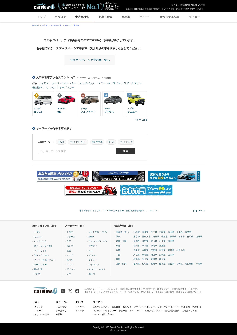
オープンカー (66, 87)
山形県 (179, 232)
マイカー (194, 17)
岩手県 (154, 232)
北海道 (136, 232)
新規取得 (185, 5)
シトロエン (94, 264)
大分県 (171, 264)
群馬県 (190, 236)
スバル (70, 260)
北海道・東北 (122, 232)
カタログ (60, 17)
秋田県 (171, 232)
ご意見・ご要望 (189, 310)
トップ (41, 17)
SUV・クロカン (132, 83)
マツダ (70, 255)
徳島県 (136, 259)
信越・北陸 (121, 241)
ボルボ (92, 274)
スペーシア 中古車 (72, 25)
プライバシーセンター (168, 307)
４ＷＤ (61, 142)
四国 (118, 259)
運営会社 (116, 307)
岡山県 (154, 254)
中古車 (44, 25)
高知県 (162, 259)
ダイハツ (71, 269)
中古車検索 (82, 17)
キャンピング (126, 142)
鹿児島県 (189, 264)
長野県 (145, 241)
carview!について (101, 307)
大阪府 (136, 250)
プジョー (93, 260)
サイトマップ (136, 310)
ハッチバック (87, 83)
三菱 (69, 250)
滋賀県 (162, 250)
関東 (118, 236)
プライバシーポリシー (144, 307)
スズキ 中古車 (55, 25)
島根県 (145, 254)
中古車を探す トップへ (90, 211)
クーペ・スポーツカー (64, 83)
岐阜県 (145, 245)
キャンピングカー (78, 142)
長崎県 (154, 264)
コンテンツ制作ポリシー (104, 310)
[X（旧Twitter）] (70, 291)
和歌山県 (180, 250)
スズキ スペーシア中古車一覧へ (90, 60)
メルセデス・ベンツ (98, 232)
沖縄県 (199, 264)
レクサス (71, 237)
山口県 (171, 254)
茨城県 (173, 236)
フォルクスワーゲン (98, 241)
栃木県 (182, 236)
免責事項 (196, 307)
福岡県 (136, 264)
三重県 (162, 245)
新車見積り (105, 17)
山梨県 (199, 236)
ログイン (175, 5)
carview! (35, 25)
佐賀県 (145, 264)
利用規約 (185, 307)
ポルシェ (93, 255)
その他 (37, 274)
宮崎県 (179, 264)
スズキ (70, 264)
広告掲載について (153, 310)
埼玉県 (156, 236)
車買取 (126, 17)
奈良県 (171, 250)
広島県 (162, 254)
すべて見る (142, 119)
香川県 (145, 259)
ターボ (111, 142)
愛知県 (136, 245)
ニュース (145, 17)
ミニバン (51, 87)
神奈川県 (146, 236)
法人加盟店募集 (172, 310)
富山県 (154, 241)
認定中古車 (97, 142)
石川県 (162, 241)
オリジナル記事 (169, 17)
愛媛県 (154, 259)
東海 (118, 245)
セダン (44, 83)
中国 (118, 254)
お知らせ (127, 307)
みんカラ (80, 310)
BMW (91, 237)
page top (197, 211)
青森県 (145, 232)
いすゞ (70, 274)
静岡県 (154, 245)
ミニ (91, 250)
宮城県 (162, 232)
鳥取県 (136, 254)
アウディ (93, 246)
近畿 (118, 250)
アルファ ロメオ (97, 269)
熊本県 (162, 264)
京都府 (154, 250)
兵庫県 (145, 250)
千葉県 (164, 236)
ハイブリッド (40, 250)
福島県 (188, 232)
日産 (69, 241)
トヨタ (70, 232)
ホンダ (70, 246)
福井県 (171, 241)
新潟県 (136, 241)
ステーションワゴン (109, 83)
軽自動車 (37, 87)
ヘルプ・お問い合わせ (103, 314)
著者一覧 (123, 310)
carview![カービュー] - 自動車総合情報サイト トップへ (131, 211)
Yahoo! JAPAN (198, 5)
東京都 (136, 236)
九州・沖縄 (121, 264)
